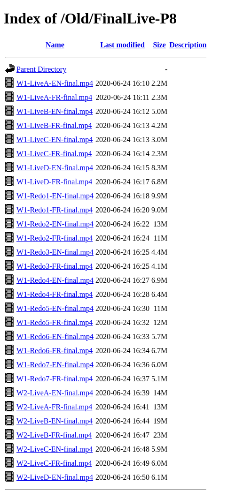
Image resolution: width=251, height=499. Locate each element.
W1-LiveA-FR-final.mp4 (54, 97)
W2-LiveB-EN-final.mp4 (54, 421)
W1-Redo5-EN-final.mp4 (55, 308)
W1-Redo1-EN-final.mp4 (55, 196)
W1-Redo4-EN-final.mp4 (55, 280)
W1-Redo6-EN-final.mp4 (55, 336)
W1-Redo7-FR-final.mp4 (54, 379)
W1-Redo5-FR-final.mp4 (54, 322)
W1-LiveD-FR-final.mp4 (54, 182)
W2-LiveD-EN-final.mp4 (54, 477)
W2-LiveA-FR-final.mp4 (54, 407)
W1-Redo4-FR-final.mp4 (54, 294)
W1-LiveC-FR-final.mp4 (54, 154)
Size (159, 45)
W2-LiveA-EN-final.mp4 (54, 393)
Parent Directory (41, 69)
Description (187, 45)
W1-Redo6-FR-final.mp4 (54, 351)
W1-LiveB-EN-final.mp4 (54, 111)
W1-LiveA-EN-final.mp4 (54, 83)
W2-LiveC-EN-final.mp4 (54, 449)
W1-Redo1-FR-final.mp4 (54, 210)
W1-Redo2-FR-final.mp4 (54, 238)
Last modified (122, 45)
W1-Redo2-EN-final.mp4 (55, 224)
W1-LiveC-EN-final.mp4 (54, 140)
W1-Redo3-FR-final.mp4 (54, 266)
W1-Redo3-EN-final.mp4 (55, 252)
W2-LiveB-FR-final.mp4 (54, 435)
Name (55, 45)
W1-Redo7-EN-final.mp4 (55, 365)
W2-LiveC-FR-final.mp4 (54, 463)
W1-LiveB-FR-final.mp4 (54, 125)
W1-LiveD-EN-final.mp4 (54, 168)
